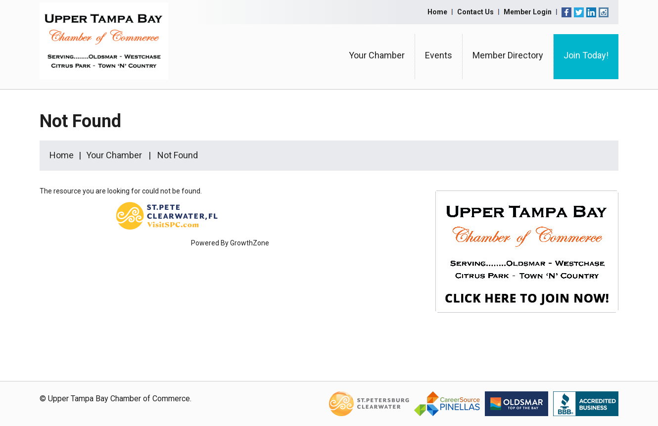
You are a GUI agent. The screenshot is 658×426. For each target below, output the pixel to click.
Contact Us (475, 12)
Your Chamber (377, 55)
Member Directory (507, 55)
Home (437, 12)
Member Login (528, 12)
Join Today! (586, 55)
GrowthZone (249, 243)
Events (438, 55)
